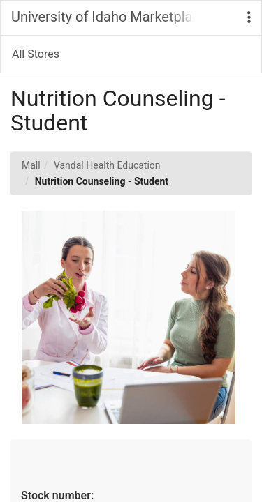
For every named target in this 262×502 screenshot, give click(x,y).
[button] (249, 18)
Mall (31, 165)
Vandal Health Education (107, 165)
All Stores (35, 54)
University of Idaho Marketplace (102, 16)
